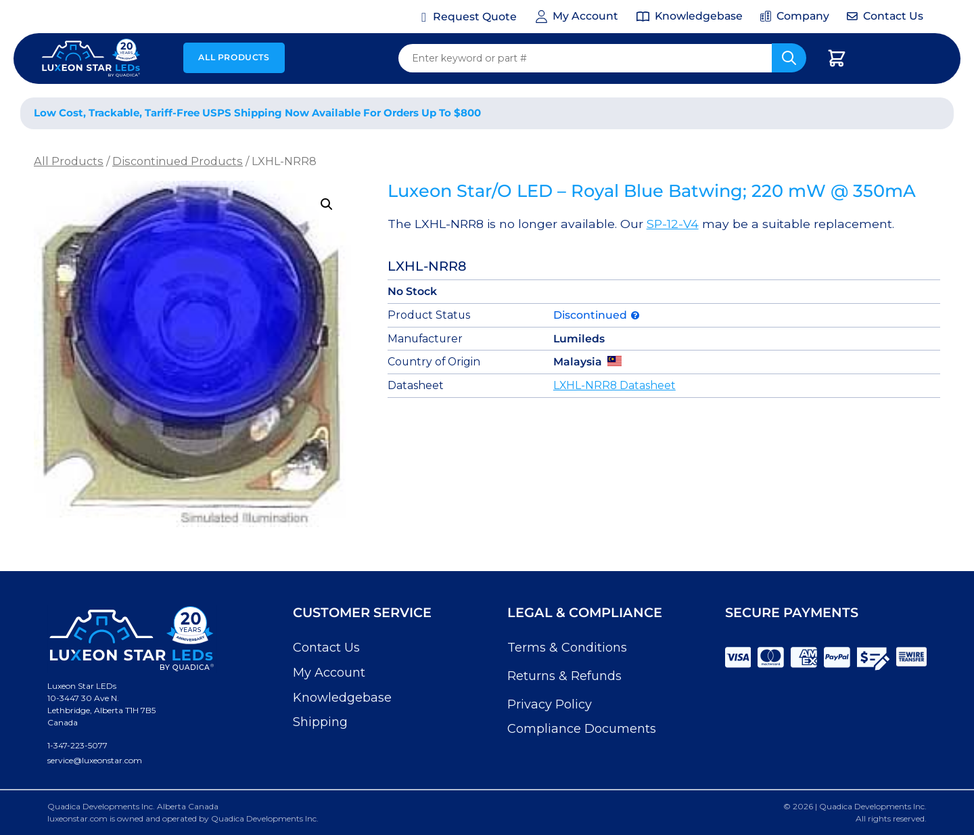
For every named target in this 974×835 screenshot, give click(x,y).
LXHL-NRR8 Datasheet (614, 385)
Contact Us (326, 647)
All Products (233, 57)
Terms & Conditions (567, 647)
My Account (329, 672)
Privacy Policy (549, 704)
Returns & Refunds (564, 676)
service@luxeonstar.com (94, 760)
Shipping (320, 722)
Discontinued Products (177, 161)
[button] (327, 204)
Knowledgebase (342, 697)
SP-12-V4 (673, 224)
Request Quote (475, 16)
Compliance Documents (581, 728)
